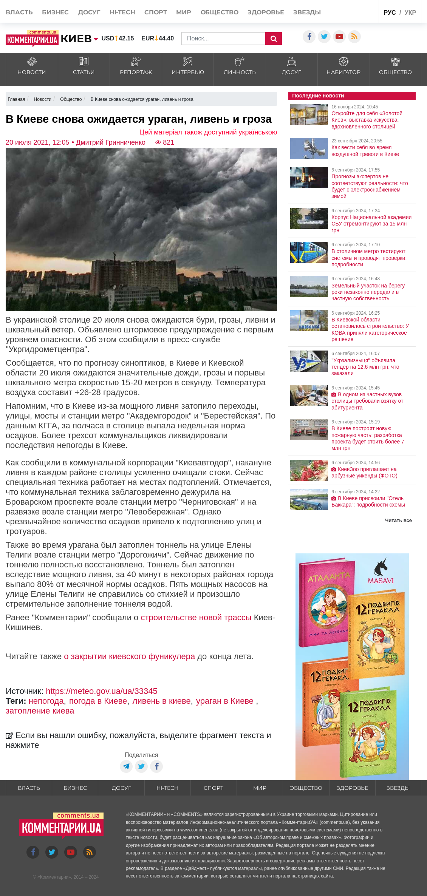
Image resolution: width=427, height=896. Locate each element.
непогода (46, 701)
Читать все (398, 520)
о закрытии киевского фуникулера (129, 656)
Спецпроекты (357, 10)
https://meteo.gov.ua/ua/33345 (102, 691)
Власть (19, 12)
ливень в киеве (162, 701)
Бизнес (55, 12)
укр (410, 12)
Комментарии (54, 877)
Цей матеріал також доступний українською (208, 132)
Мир (183, 12)
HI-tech (122, 12)
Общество (219, 12)
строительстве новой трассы (196, 617)
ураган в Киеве (226, 701)
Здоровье (266, 12)
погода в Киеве (98, 701)
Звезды (307, 12)
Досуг (89, 12)
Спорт (155, 12)
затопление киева (40, 710)
